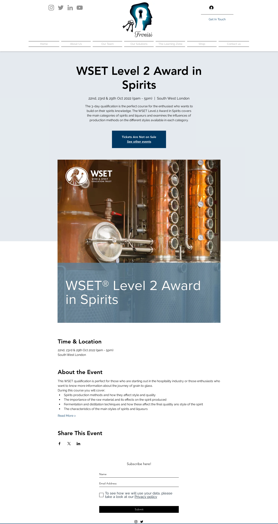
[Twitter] (60, 7)
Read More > (67, 415)
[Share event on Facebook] (59, 443)
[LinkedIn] (70, 7)
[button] (230, 7)
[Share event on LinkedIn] (78, 443)
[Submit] (139, 509)
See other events (139, 141)
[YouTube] (79, 7)
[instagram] (136, 522)
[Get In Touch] (217, 19)
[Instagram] (51, 7)
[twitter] (142, 522)
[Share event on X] (69, 443)
